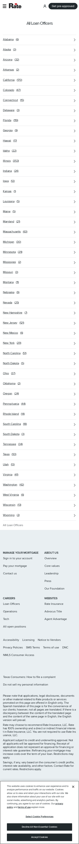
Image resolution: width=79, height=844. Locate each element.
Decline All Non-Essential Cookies (39, 827)
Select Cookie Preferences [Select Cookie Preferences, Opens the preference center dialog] (39, 817)
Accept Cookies (39, 837)
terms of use (24, 807)
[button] (4, 6)
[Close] (73, 787)
